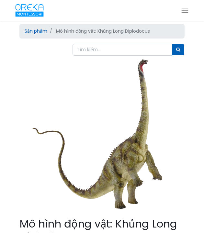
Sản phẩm (36, 31)
